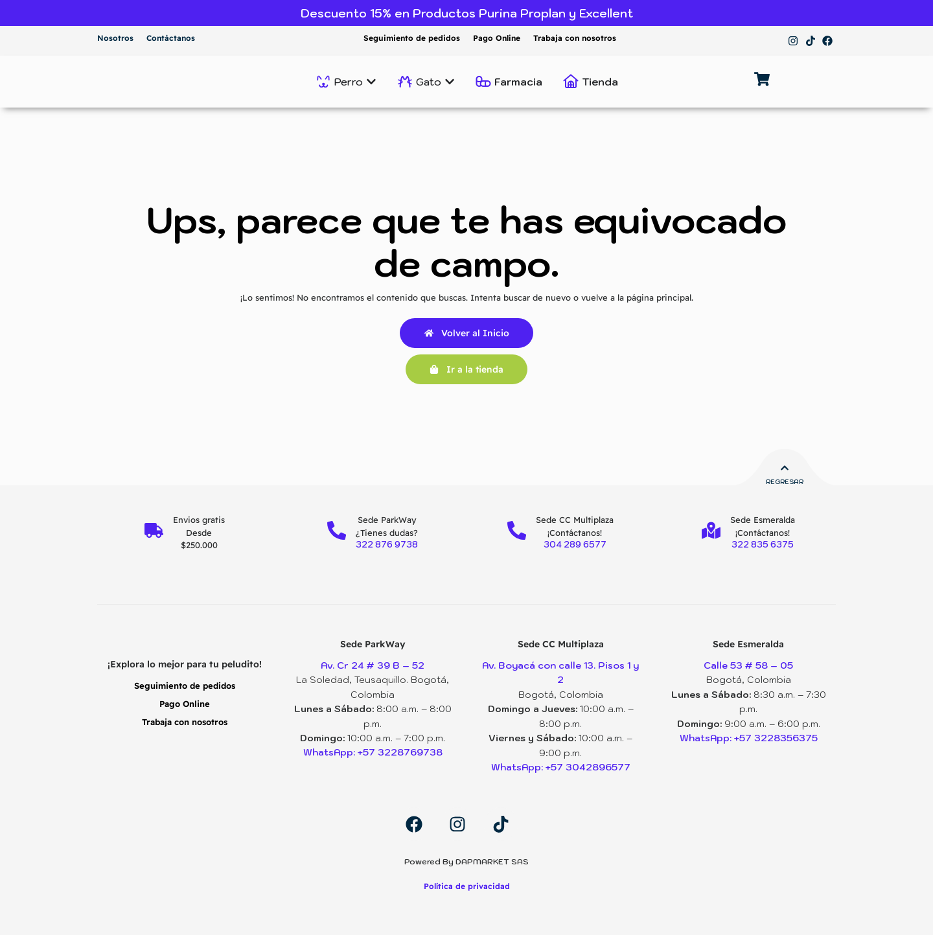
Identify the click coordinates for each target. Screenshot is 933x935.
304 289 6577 (575, 544)
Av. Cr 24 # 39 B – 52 (372, 665)
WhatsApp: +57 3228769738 (373, 752)
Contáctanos (170, 38)
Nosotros (115, 38)
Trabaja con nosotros (574, 38)
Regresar (784, 482)
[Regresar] (784, 468)
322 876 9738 (387, 544)
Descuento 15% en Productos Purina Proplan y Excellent (467, 13)
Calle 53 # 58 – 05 (748, 665)
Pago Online (496, 38)
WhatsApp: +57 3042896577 (560, 766)
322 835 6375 (763, 544)
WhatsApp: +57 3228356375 (749, 738)
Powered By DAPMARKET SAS (466, 861)
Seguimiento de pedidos (411, 38)
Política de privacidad (467, 885)
